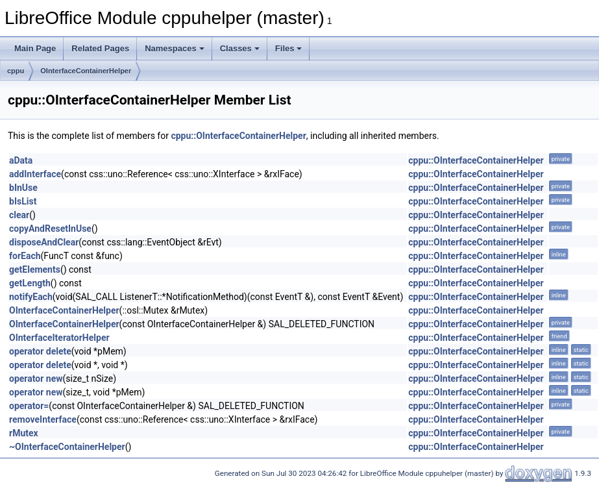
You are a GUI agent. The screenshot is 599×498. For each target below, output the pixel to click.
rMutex (23, 433)
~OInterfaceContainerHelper (67, 447)
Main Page (35, 48)
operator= (29, 406)
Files (288, 48)
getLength (30, 283)
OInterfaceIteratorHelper (59, 337)
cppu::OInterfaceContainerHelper (238, 136)
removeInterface (43, 419)
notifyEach (31, 297)
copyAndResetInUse (50, 228)
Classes (240, 48)
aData (20, 160)
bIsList (22, 201)
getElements (34, 269)
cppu (15, 71)
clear (19, 215)
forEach (25, 256)
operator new (35, 378)
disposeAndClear (44, 242)
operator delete (40, 351)
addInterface (35, 174)
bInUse (23, 187)
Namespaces (174, 48)
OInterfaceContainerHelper (85, 71)
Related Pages (100, 48)
